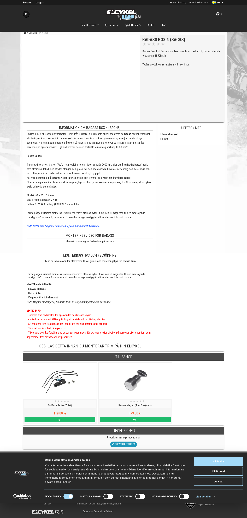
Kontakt (27, 2)
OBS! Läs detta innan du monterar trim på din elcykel (90, 346)
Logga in (40, 2)
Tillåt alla (218, 476)
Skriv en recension (124, 444)
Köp (47, 419)
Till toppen (123, 458)
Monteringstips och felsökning (89, 255)
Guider (151, 25)
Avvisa (218, 496)
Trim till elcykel (91, 25)
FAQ (164, 25)
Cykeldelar (112, 25)
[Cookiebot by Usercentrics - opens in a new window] (22, 511)
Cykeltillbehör (134, 25)
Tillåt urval (218, 486)
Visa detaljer (203, 511)
